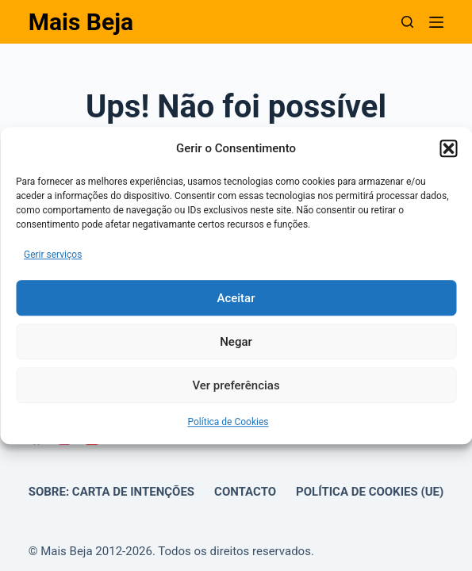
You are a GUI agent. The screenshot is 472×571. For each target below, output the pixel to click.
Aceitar (236, 298)
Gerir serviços (53, 254)
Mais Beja (81, 22)
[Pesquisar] (407, 22)
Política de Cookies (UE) (369, 492)
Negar (236, 342)
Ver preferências (235, 385)
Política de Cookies (227, 421)
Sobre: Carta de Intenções (111, 492)
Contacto (245, 492)
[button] (448, 149)
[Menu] (436, 22)
